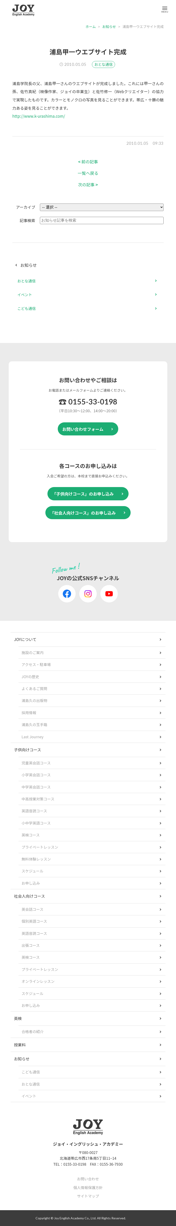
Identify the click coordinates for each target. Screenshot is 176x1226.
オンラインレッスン (38, 981)
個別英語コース (34, 921)
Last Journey (33, 736)
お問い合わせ (88, 1178)
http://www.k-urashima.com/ (38, 116)
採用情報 (29, 712)
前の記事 (88, 161)
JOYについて (25, 639)
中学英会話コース (36, 787)
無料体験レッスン (36, 859)
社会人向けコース (29, 896)
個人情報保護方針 (88, 1187)
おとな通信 (103, 64)
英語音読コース (34, 811)
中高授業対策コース (38, 799)
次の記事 (88, 184)
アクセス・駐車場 (36, 664)
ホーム (90, 26)
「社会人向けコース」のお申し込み (83, 513)
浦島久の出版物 (34, 700)
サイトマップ (88, 1196)
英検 (18, 1018)
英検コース (31, 835)
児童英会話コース (36, 763)
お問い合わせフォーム (82, 429)
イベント (24, 294)
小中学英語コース (36, 823)
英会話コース (32, 909)
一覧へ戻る (88, 173)
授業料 (20, 1045)
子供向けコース (27, 749)
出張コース (31, 945)
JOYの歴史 (30, 676)
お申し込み (31, 883)
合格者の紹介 (33, 1031)
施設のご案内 (33, 652)
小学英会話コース (36, 774)
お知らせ (109, 26)
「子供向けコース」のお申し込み (83, 494)
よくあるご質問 (34, 688)
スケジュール (32, 871)
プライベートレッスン (40, 847)
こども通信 (26, 308)
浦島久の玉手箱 (34, 724)
